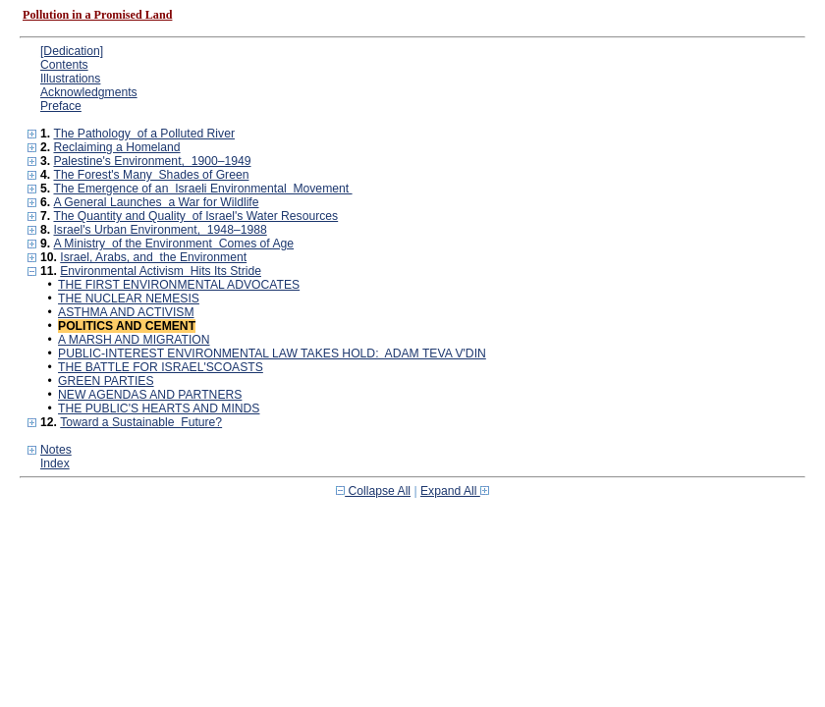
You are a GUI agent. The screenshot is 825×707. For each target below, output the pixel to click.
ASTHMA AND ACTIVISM (125, 312)
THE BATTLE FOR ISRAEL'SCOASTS (160, 367)
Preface (61, 106)
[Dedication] (71, 51)
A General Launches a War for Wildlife (155, 202)
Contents (64, 65)
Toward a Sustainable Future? (141, 422)
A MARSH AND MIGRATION (133, 340)
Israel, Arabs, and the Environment (153, 257)
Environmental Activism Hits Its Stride (160, 271)
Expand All (454, 491)
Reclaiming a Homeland (116, 147)
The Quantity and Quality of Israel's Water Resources (195, 216)
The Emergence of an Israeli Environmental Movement (202, 188)
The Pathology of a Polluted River (143, 133)
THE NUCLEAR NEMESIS (128, 298)
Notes (56, 450)
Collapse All (373, 491)
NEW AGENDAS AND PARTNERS (150, 395)
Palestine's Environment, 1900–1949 (151, 161)
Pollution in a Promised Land (97, 15)
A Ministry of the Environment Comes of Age (173, 243)
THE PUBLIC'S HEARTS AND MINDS (158, 408)
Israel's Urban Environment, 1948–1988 (159, 230)
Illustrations (70, 78)
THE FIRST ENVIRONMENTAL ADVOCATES (179, 285)
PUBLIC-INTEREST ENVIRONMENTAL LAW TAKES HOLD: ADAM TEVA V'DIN (272, 353)
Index (55, 463)
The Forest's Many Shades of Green (150, 175)
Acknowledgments (89, 92)
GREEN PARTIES (106, 381)
